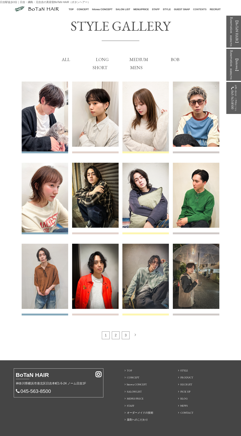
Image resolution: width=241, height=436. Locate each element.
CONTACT (186, 412)
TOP (71, 9)
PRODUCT (186, 377)
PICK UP (185, 391)
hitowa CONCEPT (102, 9)
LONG (102, 59)
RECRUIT (215, 9)
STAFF (156, 9)
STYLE (167, 9)
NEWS (184, 405)
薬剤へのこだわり (137, 419)
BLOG (184, 398)
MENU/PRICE (141, 9)
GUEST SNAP (182, 9)
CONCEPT (83, 9)
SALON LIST (123, 9)
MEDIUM (138, 59)
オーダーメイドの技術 (140, 412)
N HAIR (32, 375)
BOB (175, 59)
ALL (66, 59)
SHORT (100, 67)
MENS (136, 67)
